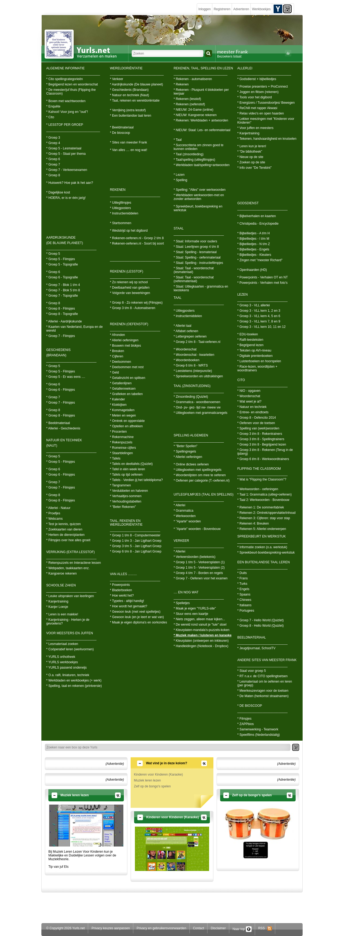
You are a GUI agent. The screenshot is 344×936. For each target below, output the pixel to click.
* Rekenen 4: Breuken (253, 523)
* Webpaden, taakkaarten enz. (67, 568)
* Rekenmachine (122, 437)
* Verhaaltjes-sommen (125, 496)
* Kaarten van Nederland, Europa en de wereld (74, 328)
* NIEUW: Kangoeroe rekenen (195, 115)
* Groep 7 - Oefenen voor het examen (201, 578)
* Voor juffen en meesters (255, 128)
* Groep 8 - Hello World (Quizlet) (260, 625)
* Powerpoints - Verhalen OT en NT (262, 277)
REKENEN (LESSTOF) (126, 271)
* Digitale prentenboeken (255, 356)
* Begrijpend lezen (250, 345)
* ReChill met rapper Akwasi (257, 108)
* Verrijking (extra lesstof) (128, 110)
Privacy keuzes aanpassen (110, 928)
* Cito (50, 117)
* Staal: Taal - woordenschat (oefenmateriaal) (194, 279)
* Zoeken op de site (251, 162)
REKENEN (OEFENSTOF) (129, 324)
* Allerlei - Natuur (58, 508)
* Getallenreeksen (122, 388)
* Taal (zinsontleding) (188, 154)
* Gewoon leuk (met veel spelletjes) (135, 612)
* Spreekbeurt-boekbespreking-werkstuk (266, 552)
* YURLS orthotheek (60, 657)
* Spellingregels (185, 451)
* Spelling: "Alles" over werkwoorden (199, 190)
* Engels (243, 589)
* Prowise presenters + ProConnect (262, 86)
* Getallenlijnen (121, 383)
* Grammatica (183, 510)
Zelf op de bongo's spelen (152, 786)
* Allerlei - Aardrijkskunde (64, 321)
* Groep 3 (53, 137)
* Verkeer (116, 79)
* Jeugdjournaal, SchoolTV (256, 648)
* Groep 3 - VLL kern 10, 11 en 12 (261, 327)
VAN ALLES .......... (123, 574)
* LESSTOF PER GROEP (64, 125)
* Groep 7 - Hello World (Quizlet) (260, 620)
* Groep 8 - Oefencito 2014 (256, 417)
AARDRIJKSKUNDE (61, 237)
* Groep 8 (53, 175)
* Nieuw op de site (250, 157)
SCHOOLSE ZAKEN (61, 585)
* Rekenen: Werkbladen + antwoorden (201, 120)
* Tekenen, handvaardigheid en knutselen (266, 139)
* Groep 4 (53, 143)
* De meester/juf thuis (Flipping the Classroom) (71, 91)
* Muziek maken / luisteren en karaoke (202, 635)
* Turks (242, 584)
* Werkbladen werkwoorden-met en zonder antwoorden (199, 197)
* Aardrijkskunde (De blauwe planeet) (136, 84)
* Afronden (117, 335)
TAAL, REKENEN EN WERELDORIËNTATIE (126, 522)
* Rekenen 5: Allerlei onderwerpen (261, 529)
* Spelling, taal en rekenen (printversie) (74, 686)
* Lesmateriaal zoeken (62, 644)
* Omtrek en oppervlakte (127, 421)
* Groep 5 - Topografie (62, 264)
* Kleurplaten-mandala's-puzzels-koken (202, 630)
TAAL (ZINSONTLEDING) (192, 386)
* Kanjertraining (57, 601)
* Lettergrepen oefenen (190, 336)
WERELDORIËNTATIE (126, 68)
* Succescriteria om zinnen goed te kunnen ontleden (198, 147)
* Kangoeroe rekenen (61, 573)
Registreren (222, 9)
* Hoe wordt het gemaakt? (128, 606)
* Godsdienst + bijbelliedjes (256, 79)
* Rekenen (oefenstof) (189, 104)
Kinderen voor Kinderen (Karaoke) (158, 774)
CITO (241, 380)
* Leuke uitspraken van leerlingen (70, 596)
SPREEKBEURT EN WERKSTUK (261, 536)
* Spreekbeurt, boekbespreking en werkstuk (198, 208)
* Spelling (180, 180)
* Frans (242, 578)
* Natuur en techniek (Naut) (129, 95)
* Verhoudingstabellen (125, 501)
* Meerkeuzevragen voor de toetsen (262, 691)
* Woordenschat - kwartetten (194, 355)
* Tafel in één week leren (127, 469)
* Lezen (179, 175)
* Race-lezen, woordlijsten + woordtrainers (257, 368)
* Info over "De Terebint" (254, 168)
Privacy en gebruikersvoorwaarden (161, 928)
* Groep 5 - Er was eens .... (65, 377)
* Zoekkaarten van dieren (64, 529)
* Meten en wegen (123, 415)
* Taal (178, 140)
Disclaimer (218, 928)
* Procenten (118, 431)
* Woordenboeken (186, 360)
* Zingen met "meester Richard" (259, 260)
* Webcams (54, 519)
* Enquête (53, 106)
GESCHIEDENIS (58, 350)
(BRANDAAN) (56, 355)
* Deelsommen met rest (127, 367)
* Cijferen (116, 356)
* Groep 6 (53, 159)
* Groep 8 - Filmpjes (60, 308)
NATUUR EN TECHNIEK (64, 440)
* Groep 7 (53, 164)
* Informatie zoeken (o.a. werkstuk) (262, 547)
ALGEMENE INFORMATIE (65, 68)
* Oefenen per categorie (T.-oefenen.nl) (202, 480)
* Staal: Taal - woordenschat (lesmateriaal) (194, 270)
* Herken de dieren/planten (65, 535)
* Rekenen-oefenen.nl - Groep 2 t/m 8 (137, 238)
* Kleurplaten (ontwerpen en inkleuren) (201, 641)
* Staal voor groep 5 (251, 671)
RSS (265, 928)
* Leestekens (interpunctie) (193, 371)
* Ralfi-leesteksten (250, 340)
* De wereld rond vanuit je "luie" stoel (200, 624)
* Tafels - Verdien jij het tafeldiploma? (136, 480)
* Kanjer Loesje (57, 607)
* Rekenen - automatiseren (193, 79)
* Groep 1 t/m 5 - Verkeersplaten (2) (199, 567)
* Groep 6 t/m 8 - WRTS (191, 365)
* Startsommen (120, 223)
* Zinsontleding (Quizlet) (191, 397)
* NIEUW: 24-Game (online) (193, 110)
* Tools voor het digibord (254, 97)
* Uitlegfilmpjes (120, 203)
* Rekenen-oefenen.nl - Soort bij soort (137, 243)
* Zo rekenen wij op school (129, 282)
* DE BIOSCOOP (249, 706)
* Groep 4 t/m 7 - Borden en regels (198, 573)
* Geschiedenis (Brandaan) (129, 90)
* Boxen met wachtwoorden (65, 101)
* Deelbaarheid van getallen (129, 287)
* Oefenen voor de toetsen (256, 423)
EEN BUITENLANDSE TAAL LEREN (263, 562)
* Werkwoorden (185, 516)
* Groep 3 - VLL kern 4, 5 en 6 (258, 316)
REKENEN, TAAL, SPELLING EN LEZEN (203, 68)
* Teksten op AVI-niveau (254, 350)
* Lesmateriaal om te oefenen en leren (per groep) (264, 683)
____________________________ (71, 248)
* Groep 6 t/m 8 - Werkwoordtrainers (263, 459)
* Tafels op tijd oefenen (126, 474)
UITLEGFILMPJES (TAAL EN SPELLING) (204, 494)
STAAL (179, 228)
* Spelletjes (182, 603)
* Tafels (115, 458)
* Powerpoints (120, 585)
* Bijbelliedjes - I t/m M (253, 239)
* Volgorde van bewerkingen (130, 293)
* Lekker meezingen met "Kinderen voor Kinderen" (265, 120)
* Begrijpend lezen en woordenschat (72, 84)
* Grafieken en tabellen (126, 394)
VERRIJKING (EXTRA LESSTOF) (70, 552)
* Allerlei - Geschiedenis (63, 428)
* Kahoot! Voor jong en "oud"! (67, 112)
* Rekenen (181, 84)
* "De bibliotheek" (249, 151)
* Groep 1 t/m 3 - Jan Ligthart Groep (135, 541)
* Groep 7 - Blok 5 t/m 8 (63, 290)
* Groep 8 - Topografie (62, 314)
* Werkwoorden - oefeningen (257, 489)
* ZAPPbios (245, 724)
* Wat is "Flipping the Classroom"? (261, 479)
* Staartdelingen (121, 453)
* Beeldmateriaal (58, 423)
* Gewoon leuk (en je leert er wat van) (137, 617)
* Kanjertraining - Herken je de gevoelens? (67, 621)
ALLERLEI (244, 68)
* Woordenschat (185, 349)
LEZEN (242, 294)
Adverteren (241, 9)
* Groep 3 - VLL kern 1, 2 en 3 (258, 311)
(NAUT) (51, 445)
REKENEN (118, 190)
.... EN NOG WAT (186, 592)
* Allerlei (179, 505)
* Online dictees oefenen (191, 464)
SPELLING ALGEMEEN (191, 435)
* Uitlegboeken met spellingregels (197, 470)
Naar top (241, 929)
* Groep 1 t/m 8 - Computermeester (135, 535)
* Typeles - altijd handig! (127, 601)
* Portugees (245, 610)
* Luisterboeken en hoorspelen (259, 361)
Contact (198, 928)
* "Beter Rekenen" (123, 507)
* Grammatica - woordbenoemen (197, 402)
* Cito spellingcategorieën (64, 79)
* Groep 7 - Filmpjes (60, 336)
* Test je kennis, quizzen (63, 524)
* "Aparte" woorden (187, 521)
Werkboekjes (261, 9)
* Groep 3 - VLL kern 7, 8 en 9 (258, 321)
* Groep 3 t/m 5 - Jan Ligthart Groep (135, 546)
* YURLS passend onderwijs (66, 667)
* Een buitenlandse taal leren (130, 115)
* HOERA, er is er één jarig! (66, 198)
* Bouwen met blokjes (125, 345)
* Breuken (117, 351)
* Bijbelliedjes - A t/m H (253, 233)
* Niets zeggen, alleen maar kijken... (199, 619)
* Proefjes (53, 513)
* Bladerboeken (121, 590)
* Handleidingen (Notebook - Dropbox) (201, 646)
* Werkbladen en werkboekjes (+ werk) (74, 680)
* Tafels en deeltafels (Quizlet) (131, 464)
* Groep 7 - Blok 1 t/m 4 (63, 285)
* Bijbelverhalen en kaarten (256, 216)
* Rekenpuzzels (121, 442)
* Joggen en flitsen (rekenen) (257, 92)
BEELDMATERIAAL (251, 637)
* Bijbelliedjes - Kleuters (254, 255)
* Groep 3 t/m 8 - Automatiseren (132, 308)
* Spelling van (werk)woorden (258, 428)
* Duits (242, 573)
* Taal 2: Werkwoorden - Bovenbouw (263, 500)
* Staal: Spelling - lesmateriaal (195, 252)
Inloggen (204, 9)
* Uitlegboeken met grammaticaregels (200, 413)
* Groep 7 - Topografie (62, 295)
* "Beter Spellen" (186, 446)
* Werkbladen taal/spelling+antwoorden (202, 165)
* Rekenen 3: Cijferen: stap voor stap (263, 518)
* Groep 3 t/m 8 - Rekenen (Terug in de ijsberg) (265, 452)
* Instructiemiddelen (124, 213)
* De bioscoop (120, 133)
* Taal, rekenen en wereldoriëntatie (135, 100)
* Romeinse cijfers (123, 448)
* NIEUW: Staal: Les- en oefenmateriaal (202, 130)
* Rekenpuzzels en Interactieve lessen (73, 563)
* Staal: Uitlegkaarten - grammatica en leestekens (201, 288)
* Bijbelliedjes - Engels (253, 249)
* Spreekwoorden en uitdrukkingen (198, 376)
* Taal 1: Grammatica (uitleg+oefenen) (264, 494)
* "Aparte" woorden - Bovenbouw (197, 529)
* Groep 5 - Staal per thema (66, 154)
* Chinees (244, 600)
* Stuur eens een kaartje (191, 614)
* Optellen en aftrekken (126, 426)
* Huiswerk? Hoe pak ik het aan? (69, 183)
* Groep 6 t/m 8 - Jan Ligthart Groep (135, 551)
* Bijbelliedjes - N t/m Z (253, 244)
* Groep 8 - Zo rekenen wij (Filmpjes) (136, 302)
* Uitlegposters (120, 208)
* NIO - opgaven (248, 391)
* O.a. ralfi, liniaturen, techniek (67, 675)
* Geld (114, 372)
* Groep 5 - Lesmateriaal (63, 148)
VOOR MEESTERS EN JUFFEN (69, 633)
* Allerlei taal (182, 326)
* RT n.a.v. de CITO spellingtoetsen (262, 676)
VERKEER (181, 541)
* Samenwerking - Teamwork (257, 729)
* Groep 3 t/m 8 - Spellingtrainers (260, 439)
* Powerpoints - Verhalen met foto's (262, 283)
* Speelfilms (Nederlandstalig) (258, 735)
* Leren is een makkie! (62, 614)
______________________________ (73, 74)
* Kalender (117, 399)
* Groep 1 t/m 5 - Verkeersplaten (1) (199, 562)
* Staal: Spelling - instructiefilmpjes (198, 263)
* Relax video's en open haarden (260, 113)
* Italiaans (244, 605)
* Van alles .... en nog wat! (128, 150)
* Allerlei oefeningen (124, 340)
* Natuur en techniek (252, 407)
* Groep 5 (53, 254)
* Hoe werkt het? (122, 595)
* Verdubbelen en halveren (129, 491)
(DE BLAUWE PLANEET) (64, 243)
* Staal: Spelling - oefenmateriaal (197, 257)
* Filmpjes (244, 718)
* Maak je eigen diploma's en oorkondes (138, 622)
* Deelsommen (120, 362)
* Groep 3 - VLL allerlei (253, 305)
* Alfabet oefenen (186, 331)
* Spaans (243, 594)
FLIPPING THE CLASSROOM (259, 469)
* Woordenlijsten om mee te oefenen (200, 475)
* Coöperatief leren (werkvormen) (70, 649)
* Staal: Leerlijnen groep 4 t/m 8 (196, 247)
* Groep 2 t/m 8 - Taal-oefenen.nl (197, 342)
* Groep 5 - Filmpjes (60, 259)
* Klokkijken (118, 405)
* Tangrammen (120, 485)
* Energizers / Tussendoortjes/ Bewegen (266, 103)
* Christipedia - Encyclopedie (257, 223)
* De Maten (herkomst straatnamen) (263, 696)
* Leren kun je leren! (251, 146)
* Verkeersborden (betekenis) (194, 557)
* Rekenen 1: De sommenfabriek (260, 507)
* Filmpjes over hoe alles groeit (68, 540)
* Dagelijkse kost (58, 192)
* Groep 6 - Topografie (62, 277)
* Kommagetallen (122, 410)
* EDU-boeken (247, 334)
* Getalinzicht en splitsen (127, 378)
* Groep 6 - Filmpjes (60, 390)
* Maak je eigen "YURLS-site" (195, 608)
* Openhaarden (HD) (252, 270)
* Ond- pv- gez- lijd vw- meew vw (197, 407)
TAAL (177, 298)
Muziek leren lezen (147, 780)
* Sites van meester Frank (128, 142)
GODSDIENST (248, 203)
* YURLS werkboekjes (62, 662)
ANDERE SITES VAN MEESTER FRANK (266, 660)
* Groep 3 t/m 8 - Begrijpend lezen (261, 444)
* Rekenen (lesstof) (187, 99)
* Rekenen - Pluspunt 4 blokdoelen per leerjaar (201, 91)
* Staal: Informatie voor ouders (195, 241)
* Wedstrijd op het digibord (129, 230)
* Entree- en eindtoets (252, 412)
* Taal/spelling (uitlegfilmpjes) (194, 160)
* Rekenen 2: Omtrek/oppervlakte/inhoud (266, 513)
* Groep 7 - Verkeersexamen (66, 170)
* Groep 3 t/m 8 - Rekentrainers (259, 434)
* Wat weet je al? (249, 401)
